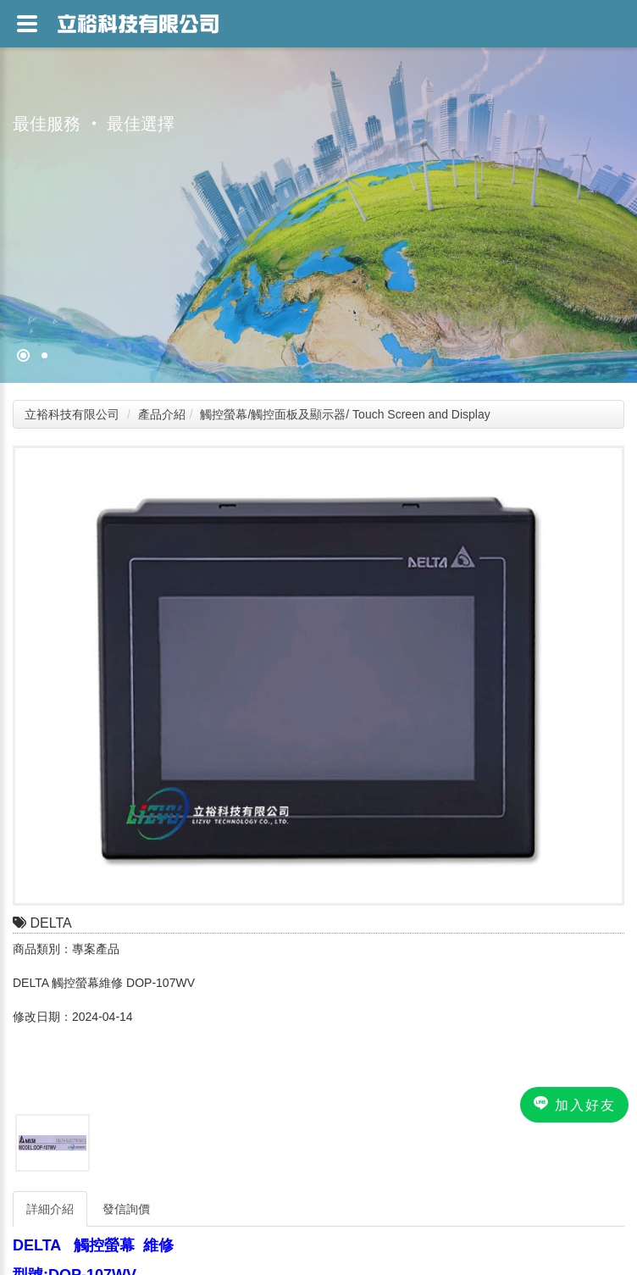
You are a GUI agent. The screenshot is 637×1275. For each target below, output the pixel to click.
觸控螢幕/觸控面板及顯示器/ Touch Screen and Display (345, 414)
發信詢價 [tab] (126, 1209)
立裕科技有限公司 (72, 414)
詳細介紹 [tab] (50, 1209)
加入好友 (574, 1103)
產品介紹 (162, 414)
